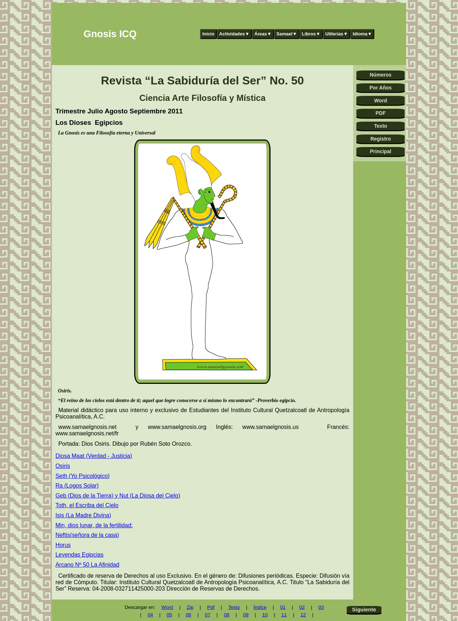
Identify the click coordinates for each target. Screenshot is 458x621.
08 (226, 614)
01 (283, 607)
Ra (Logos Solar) (77, 486)
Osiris (62, 466)
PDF (381, 113)
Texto (380, 126)
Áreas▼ (263, 33)
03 (321, 607)
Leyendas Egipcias (79, 555)
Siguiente (364, 609)
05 (169, 614)
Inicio (208, 33)
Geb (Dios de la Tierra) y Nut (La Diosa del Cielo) (117, 496)
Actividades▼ (234, 33)
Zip (190, 607)
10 (265, 614)
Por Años (381, 88)
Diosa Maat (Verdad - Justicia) (93, 456)
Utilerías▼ (336, 33)
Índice (259, 607)
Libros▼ (311, 33)
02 (301, 607)
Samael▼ (286, 33)
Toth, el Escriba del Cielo (86, 505)
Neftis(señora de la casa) (87, 535)
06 (188, 614)
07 (207, 614)
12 (303, 614)
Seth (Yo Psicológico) (82, 476)
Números (380, 75)
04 (150, 614)
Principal (380, 151)
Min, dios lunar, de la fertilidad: (94, 525)
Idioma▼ (362, 33)
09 (245, 614)
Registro (380, 139)
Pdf (210, 607)
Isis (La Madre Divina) (83, 515)
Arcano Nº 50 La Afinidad (87, 565)
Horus (63, 545)
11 (284, 614)
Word (380, 100)
